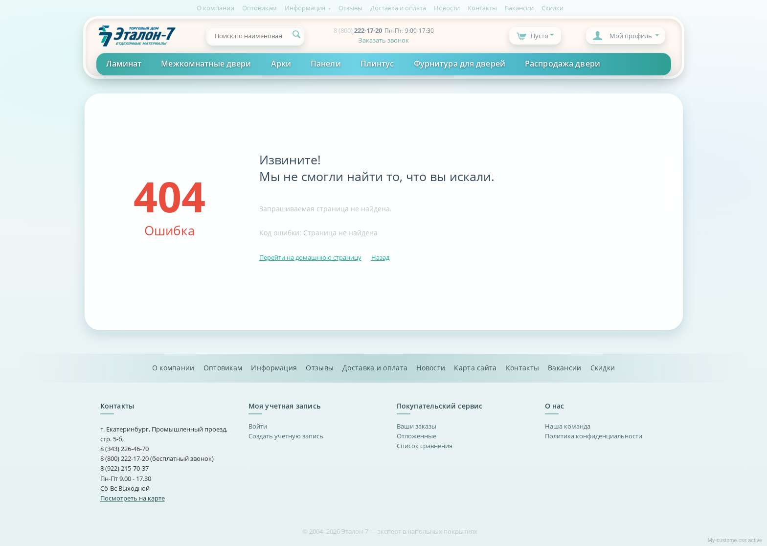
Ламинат (124, 63)
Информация (305, 7)
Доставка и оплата (398, 7)
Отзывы (350, 7)
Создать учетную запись (285, 436)
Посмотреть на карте (132, 498)
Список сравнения (424, 445)
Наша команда (567, 426)
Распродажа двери (562, 63)
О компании (215, 7)
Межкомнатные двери (206, 63)
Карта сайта (475, 368)
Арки (281, 63)
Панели (326, 63)
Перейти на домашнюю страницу (310, 257)
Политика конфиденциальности (593, 436)
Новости (447, 7)
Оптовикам (259, 7)
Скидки (552, 7)
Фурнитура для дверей (459, 63)
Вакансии (519, 7)
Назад (380, 257)
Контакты (482, 7)
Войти (257, 426)
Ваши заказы (416, 426)
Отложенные (416, 436)
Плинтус (377, 63)
